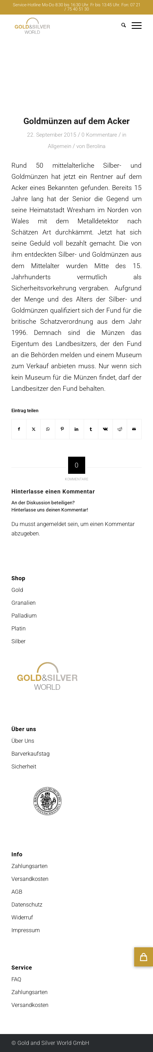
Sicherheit (23, 766)
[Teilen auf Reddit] (120, 429)
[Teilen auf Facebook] (19, 429)
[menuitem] (121, 25)
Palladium (24, 615)
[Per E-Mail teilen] (134, 429)
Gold (17, 589)
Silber (18, 641)
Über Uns (22, 740)
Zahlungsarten (29, 866)
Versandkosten (29, 878)
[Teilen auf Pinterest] (62, 429)
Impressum (25, 930)
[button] (143, 956)
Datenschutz (26, 904)
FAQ (16, 979)
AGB (16, 891)
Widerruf (22, 917)
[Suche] (121, 25)
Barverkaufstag (30, 753)
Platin (18, 628)
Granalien (23, 602)
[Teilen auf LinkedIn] (76, 429)
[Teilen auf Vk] (105, 429)
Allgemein (59, 146)
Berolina (95, 146)
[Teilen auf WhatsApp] (48, 429)
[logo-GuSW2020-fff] (63, 25)
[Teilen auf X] (33, 429)
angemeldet (51, 524)
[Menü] (134, 25)
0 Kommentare (99, 135)
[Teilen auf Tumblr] (91, 429)
